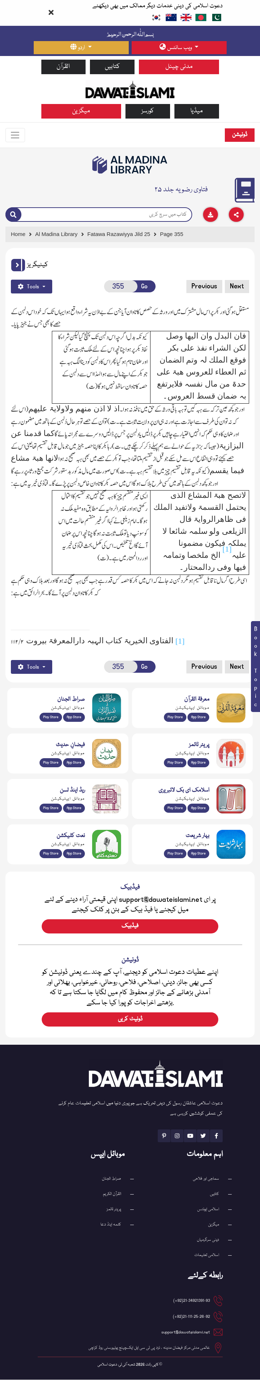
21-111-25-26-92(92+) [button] (191, 1317)
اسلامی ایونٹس (208, 1210)
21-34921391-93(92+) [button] (191, 1301)
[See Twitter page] (203, 1136)
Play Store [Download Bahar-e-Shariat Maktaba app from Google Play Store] (175, 853)
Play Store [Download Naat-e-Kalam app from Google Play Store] (50, 853)
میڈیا (196, 111)
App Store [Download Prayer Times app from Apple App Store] (198, 762)
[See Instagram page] (177, 1136)
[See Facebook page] (216, 1136)
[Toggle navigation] (15, 135)
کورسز (147, 111)
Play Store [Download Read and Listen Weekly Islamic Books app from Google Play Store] (50, 808)
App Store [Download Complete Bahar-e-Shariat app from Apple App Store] (198, 853)
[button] (18, 265)
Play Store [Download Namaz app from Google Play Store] (175, 762)
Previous (204, 286)
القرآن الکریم (112, 1194)
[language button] (81, 47)
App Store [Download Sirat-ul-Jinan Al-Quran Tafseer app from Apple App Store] (74, 717)
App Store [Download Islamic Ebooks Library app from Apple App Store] (198, 808)
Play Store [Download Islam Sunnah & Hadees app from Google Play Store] (50, 762)
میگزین (81, 111)
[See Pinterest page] (164, 1136)
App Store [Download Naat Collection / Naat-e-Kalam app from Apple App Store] (74, 853)
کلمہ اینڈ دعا (110, 1225)
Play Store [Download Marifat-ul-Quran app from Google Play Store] (175, 717)
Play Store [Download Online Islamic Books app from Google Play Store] (175, 808)
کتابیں (112, 67)
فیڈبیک (130, 926)
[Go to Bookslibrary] (130, 165)
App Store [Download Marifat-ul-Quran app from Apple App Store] (198, 717)
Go (144, 286)
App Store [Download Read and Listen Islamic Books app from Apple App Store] (74, 808)
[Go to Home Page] (130, 89)
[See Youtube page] (190, 1136)
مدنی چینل (179, 67)
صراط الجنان (111, 1179)
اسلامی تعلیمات (206, 1255)
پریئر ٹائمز (114, 1210)
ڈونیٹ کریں (130, 1019)
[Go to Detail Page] (122, 235)
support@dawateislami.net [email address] (185, 1332)
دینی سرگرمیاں (208, 1240)
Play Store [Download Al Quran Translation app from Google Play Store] (50, 717)
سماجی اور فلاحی (206, 1179)
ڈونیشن (239, 135)
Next (237, 286)
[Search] (13, 215)
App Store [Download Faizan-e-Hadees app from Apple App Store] (74, 762)
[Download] (210, 215)
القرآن (63, 67)
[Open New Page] (120, 287)
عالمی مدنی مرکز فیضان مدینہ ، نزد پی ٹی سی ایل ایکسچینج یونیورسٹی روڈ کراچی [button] (149, 1348)
